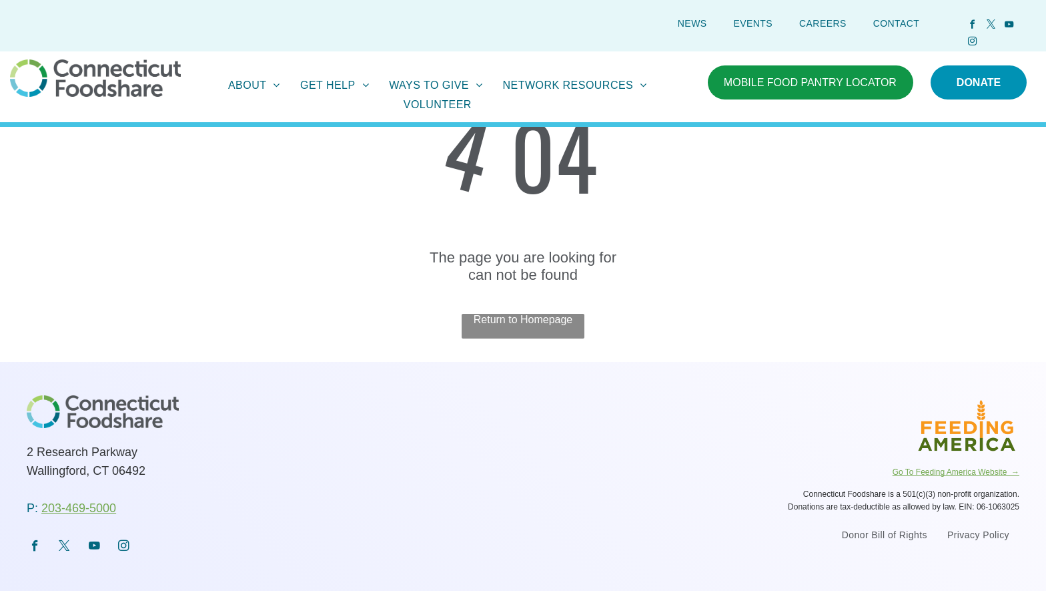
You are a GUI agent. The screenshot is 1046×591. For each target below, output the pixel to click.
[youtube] (1009, 26)
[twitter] (990, 26)
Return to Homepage (523, 319)
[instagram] (972, 43)
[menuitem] (692, 23)
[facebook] (972, 26)
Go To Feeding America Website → (956, 472)
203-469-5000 (78, 508)
